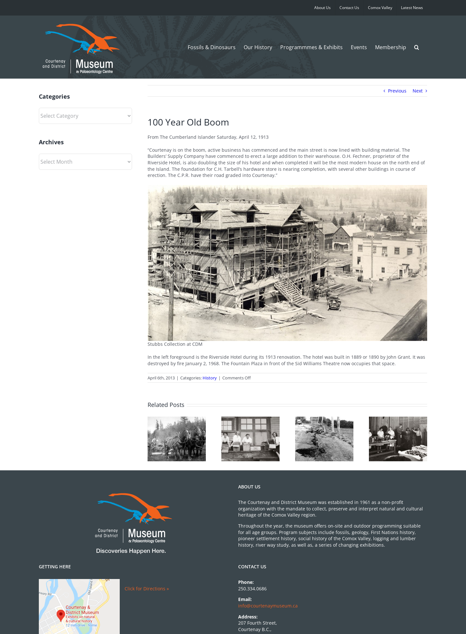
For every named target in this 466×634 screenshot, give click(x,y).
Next (418, 91)
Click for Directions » (147, 588)
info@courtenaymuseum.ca (268, 606)
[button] (416, 47)
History (210, 378)
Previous (397, 91)
